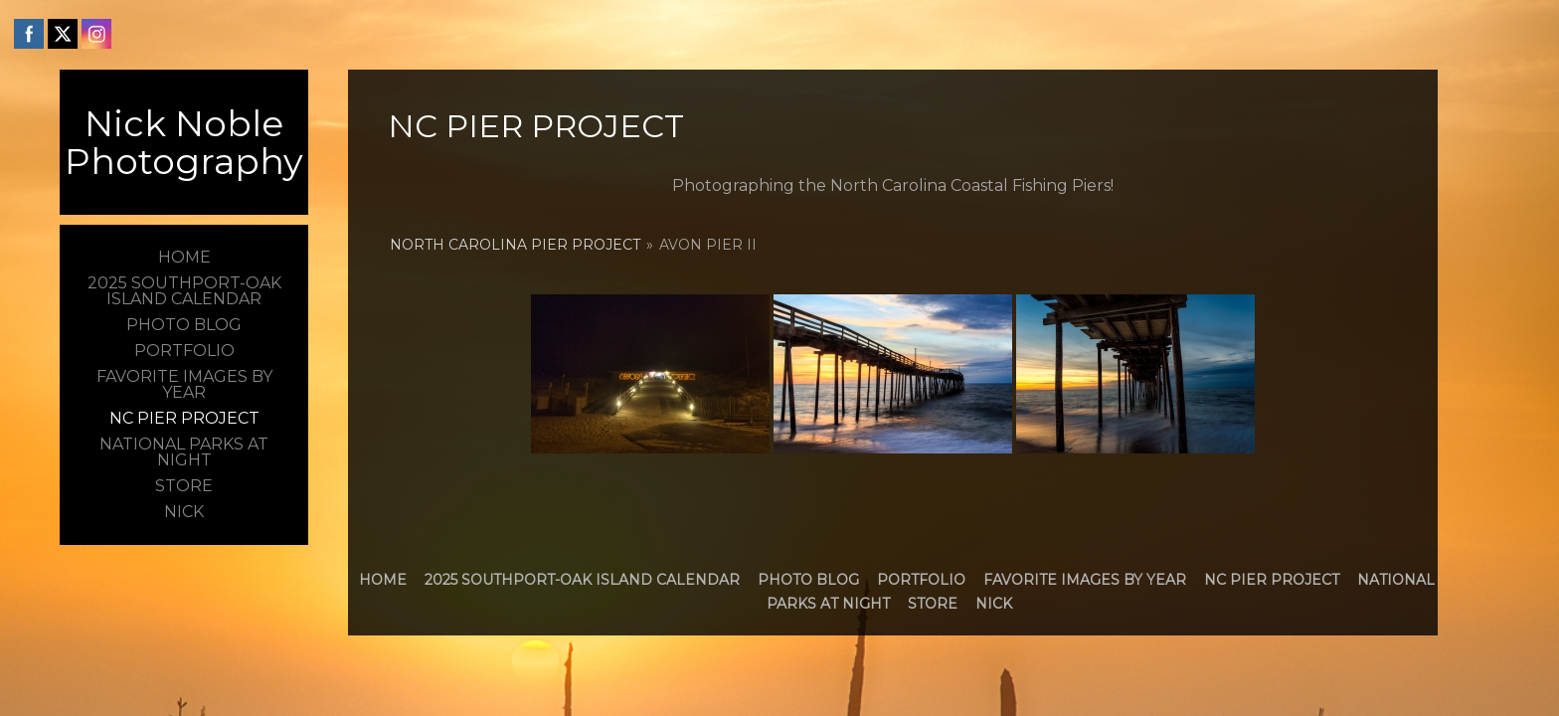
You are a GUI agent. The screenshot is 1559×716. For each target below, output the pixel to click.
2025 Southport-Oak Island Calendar (582, 580)
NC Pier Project (1271, 580)
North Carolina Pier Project (515, 245)
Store (932, 604)
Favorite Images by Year (1084, 580)
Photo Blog (808, 580)
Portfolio (921, 580)
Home (383, 580)
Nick (993, 604)
